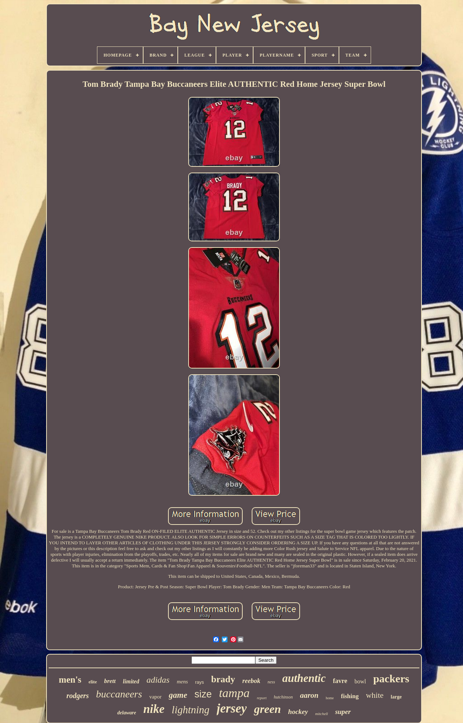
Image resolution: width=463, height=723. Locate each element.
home (330, 698)
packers (391, 678)
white (375, 695)
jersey (232, 708)
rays (199, 682)
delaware (126, 712)
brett (110, 681)
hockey (298, 711)
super (342, 711)
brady (223, 679)
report (261, 698)
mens (182, 681)
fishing (350, 696)
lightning (191, 709)
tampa (234, 693)
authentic (304, 678)
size (203, 694)
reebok (251, 680)
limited (131, 681)
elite (93, 681)
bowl (360, 681)
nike (153, 708)
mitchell (321, 713)
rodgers (77, 696)
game (178, 695)
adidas (157, 679)
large (396, 697)
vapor (155, 697)
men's (70, 679)
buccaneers (119, 694)
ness (271, 681)
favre (340, 680)
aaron (309, 695)
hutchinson (283, 697)
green (267, 708)
